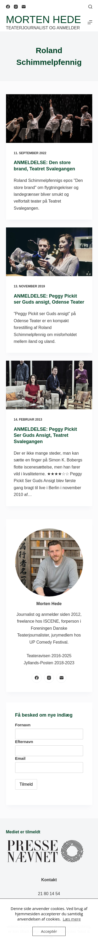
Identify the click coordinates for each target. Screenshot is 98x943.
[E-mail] (24, 7)
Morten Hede (43, 19)
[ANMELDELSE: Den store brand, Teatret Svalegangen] (49, 118)
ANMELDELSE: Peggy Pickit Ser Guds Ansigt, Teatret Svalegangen (45, 435)
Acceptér (49, 931)
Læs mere (72, 919)
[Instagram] (16, 7)
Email (20, 758)
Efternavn (24, 741)
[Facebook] (8, 7)
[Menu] (90, 22)
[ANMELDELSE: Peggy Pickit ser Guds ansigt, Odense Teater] (49, 251)
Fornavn (23, 725)
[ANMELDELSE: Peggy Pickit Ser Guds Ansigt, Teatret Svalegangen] (49, 385)
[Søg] (90, 7)
